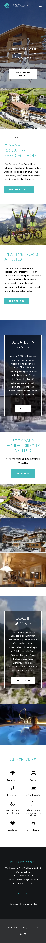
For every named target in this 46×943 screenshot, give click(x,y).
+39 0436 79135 (25, 875)
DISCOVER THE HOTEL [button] (19, 189)
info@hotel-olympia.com (26, 879)
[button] (40, 5)
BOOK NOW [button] (23, 473)
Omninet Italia (25, 904)
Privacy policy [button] (23, 894)
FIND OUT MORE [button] (16, 301)
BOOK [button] (23, 408)
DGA (35, 904)
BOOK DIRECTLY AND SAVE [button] (23, 74)
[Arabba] (19, 5)
